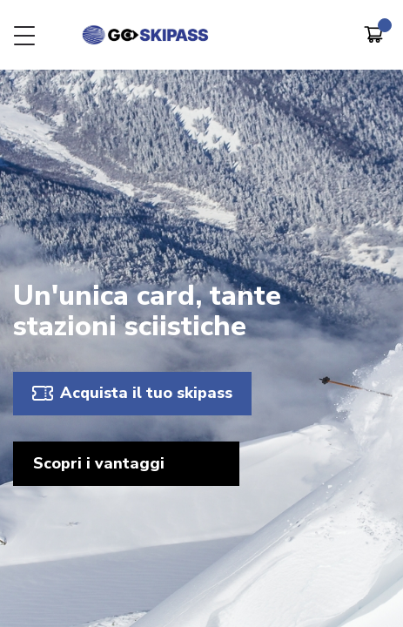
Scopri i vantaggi (99, 463)
